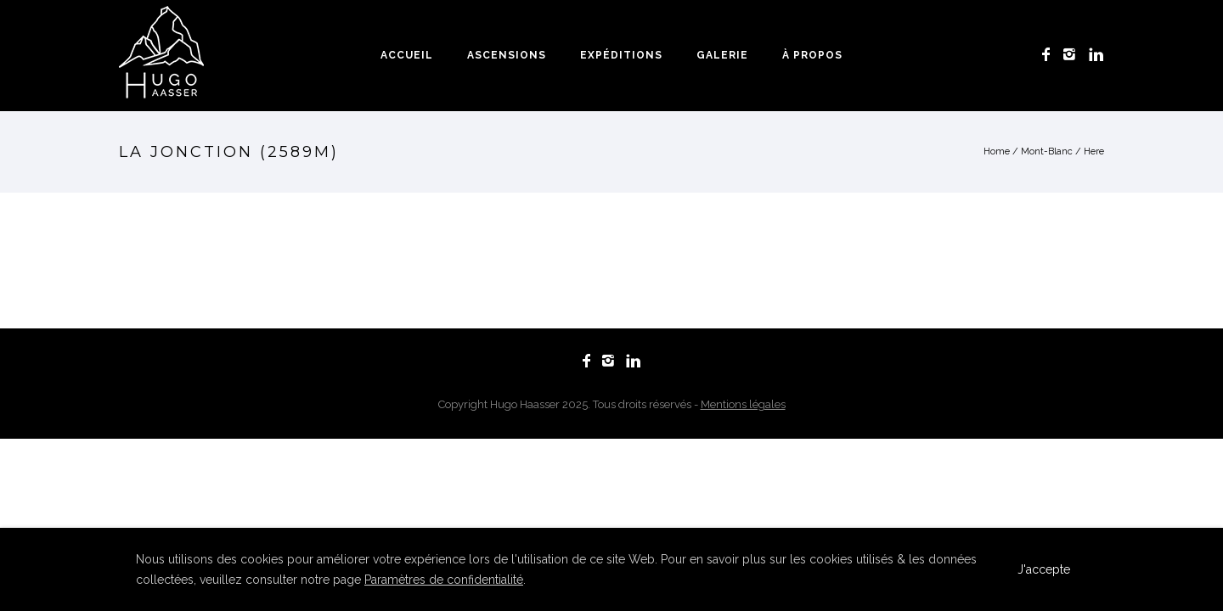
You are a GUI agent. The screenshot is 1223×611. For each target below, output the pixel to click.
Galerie (722, 55)
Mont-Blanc (1047, 151)
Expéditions (621, 55)
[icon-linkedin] (1096, 55)
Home (996, 151)
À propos (812, 55)
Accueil (406, 55)
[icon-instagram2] (1073, 55)
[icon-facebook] (1050, 55)
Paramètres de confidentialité (443, 579)
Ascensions (506, 55)
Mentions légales (743, 404)
